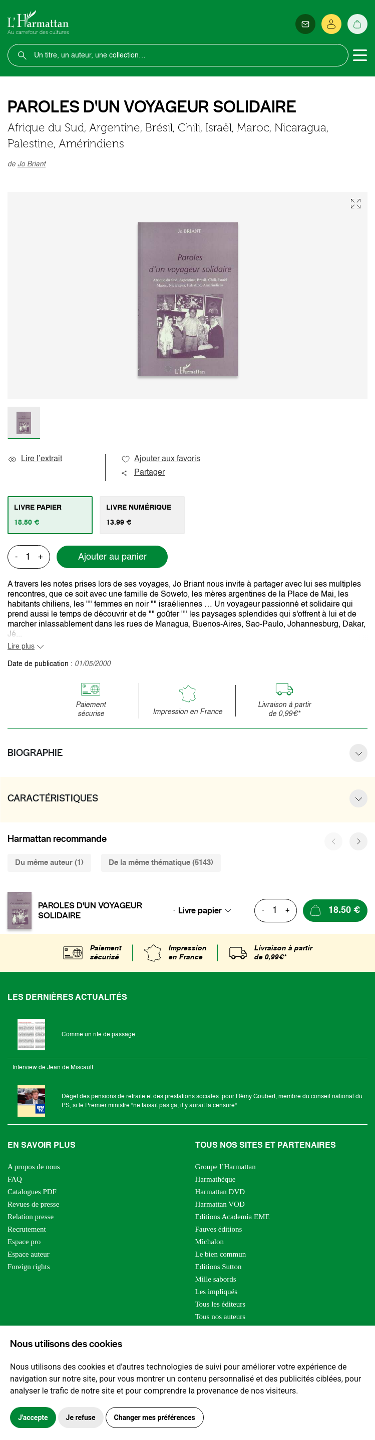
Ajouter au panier (112, 557)
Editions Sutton (218, 1267)
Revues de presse (33, 1204)
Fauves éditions (218, 1229)
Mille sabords (215, 1279)
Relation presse (31, 1217)
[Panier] (357, 24)
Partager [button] (143, 473)
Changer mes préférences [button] (154, 1418)
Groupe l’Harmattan (225, 1167)
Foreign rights (29, 1267)
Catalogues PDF (32, 1192)
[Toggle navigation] (359, 55)
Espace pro (24, 1242)
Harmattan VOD (220, 1204)
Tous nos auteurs (220, 1317)
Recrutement (27, 1229)
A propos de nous (34, 1167)
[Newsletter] (305, 24)
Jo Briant (32, 164)
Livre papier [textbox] (200, 910)
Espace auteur (29, 1254)
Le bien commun (220, 1254)
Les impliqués (216, 1292)
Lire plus (21, 646)
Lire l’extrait (35, 459)
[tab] (50, 515)
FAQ (15, 1179)
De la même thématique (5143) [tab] (161, 862)
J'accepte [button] (33, 1418)
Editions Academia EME (232, 1217)
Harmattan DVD (220, 1192)
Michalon (209, 1242)
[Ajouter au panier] (335, 910)
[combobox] (207, 910)
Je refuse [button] (81, 1418)
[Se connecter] (331, 24)
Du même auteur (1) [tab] (49, 862)
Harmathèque (215, 1179)
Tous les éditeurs (220, 1304)
